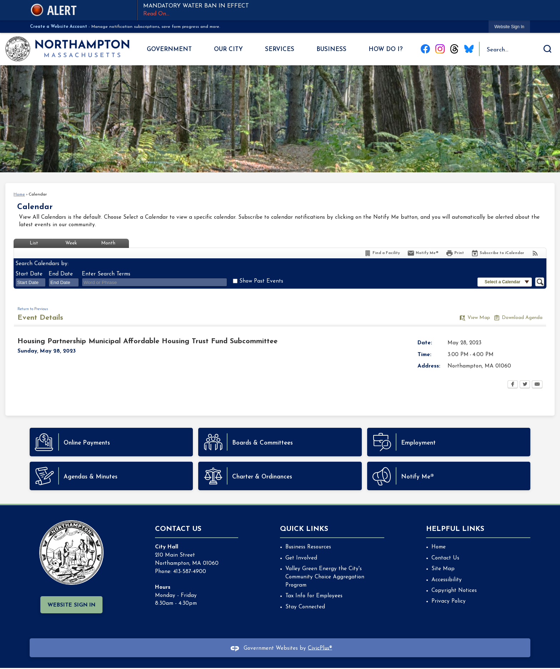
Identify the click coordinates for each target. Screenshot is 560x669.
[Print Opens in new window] (455, 253)
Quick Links (304, 529)
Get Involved (301, 558)
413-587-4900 (189, 571)
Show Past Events (261, 281)
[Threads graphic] (454, 49)
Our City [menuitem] (228, 49)
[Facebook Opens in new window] (513, 385)
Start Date (28, 274)
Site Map (443, 569)
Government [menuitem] (169, 49)
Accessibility (446, 580)
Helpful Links (455, 529)
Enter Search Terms (106, 274)
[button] (547, 49)
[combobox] (30, 282)
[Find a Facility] (382, 253)
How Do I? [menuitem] (385, 49)
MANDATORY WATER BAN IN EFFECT (333, 10)
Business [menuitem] (331, 49)
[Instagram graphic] (440, 49)
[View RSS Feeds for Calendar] (535, 253)
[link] (509, 26)
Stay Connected (305, 607)
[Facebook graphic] (425, 49)
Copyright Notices (454, 590)
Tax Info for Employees (313, 596)
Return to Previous (33, 309)
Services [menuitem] (279, 49)
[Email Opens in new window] (537, 385)
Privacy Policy (448, 601)
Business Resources (308, 547)
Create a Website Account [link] (58, 27)
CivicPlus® (320, 648)
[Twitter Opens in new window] (525, 385)
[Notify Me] (423, 253)
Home (19, 194)
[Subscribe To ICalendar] (497, 253)
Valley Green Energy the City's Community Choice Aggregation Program (324, 577)
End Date (61, 274)
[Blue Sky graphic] (469, 49)
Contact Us (445, 558)
